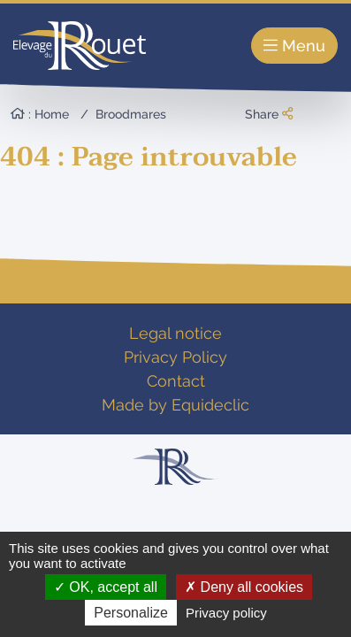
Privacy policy (226, 612)
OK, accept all (105, 587)
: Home (40, 114)
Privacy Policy (175, 357)
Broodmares (130, 114)
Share (269, 114)
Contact (176, 381)
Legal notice (175, 333)
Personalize (131, 612)
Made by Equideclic (175, 404)
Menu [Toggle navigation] (294, 45)
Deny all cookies (244, 587)
